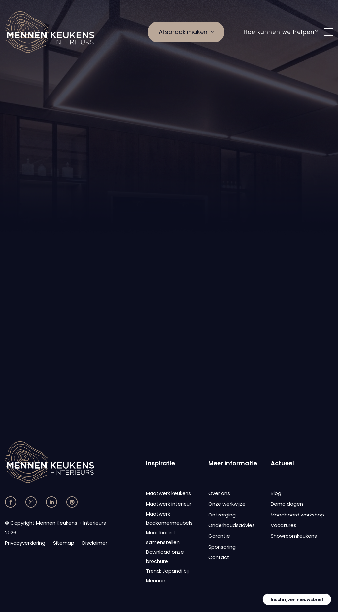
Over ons (219, 493)
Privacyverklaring (25, 542)
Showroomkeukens (294, 535)
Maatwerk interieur (168, 503)
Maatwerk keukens (168, 493)
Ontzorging (222, 514)
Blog (276, 493)
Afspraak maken (186, 32)
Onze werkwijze (227, 503)
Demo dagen (287, 503)
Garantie (219, 535)
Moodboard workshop (297, 514)
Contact (218, 557)
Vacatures (283, 525)
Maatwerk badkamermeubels (169, 518)
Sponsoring (222, 546)
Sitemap (63, 542)
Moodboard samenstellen (163, 537)
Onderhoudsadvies (231, 525)
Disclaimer (94, 542)
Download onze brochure (165, 556)
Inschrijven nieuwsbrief (297, 599)
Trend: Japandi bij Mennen (167, 575)
